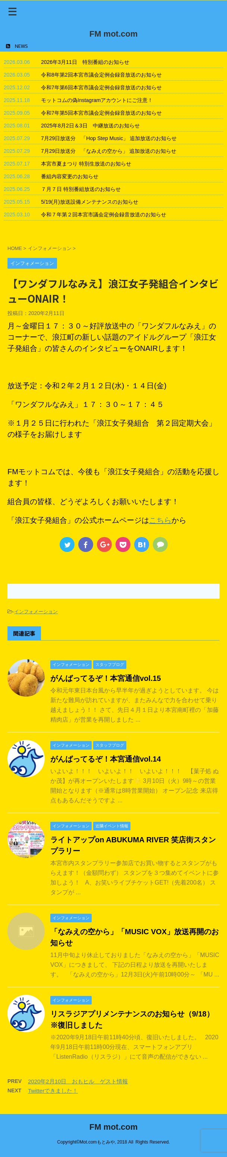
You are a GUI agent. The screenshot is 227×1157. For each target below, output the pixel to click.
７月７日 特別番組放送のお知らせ (81, 189)
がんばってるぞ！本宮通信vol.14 (105, 759)
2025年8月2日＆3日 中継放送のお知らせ (90, 126)
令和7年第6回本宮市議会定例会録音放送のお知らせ (101, 87)
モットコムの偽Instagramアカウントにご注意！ (97, 100)
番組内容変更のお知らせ (69, 176)
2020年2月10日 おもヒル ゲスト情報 (78, 1081)
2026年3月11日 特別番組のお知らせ (85, 62)
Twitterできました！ (53, 1090)
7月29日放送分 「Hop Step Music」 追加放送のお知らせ (109, 138)
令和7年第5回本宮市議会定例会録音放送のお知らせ (101, 113)
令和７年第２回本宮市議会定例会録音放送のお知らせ (103, 214)
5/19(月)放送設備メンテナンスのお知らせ (89, 202)
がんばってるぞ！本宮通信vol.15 (105, 678)
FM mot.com (113, 33)
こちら (160, 520)
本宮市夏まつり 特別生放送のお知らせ (86, 164)
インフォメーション (36, 611)
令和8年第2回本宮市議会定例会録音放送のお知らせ (101, 75)
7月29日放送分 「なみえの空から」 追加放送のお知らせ (108, 151)
